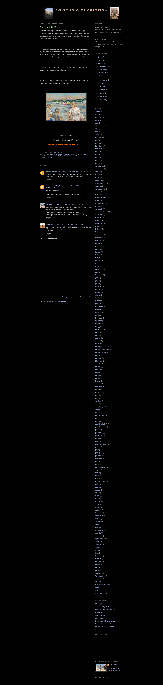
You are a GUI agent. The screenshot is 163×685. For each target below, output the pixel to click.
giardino (98, 289)
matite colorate (100, 352)
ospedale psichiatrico (103, 407)
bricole (97, 160)
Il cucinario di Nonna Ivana (105, 621)
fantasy (98, 252)
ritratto (97, 484)
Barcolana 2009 (105, 76)
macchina (98, 329)
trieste (50, 158)
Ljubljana (98, 321)
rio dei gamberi (100, 481)
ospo (97, 410)
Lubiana (98, 324)
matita (97, 347)
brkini (97, 163)
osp (96, 404)
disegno (98, 220)
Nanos (97, 381)
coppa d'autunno (101, 212)
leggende (98, 318)
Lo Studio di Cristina (82, 10)
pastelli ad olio (82, 156)
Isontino (98, 312)
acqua (51, 154)
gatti (96, 278)
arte (96, 132)
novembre (103, 66)
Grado (97, 301)
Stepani (98, 541)
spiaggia (98, 536)
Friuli (97, 272)
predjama (98, 458)
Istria (97, 315)
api (96, 129)
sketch (97, 524)
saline (97, 496)
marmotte (98, 344)
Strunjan (98, 547)
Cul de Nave (103, 73)
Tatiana (49, 172)
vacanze (98, 573)
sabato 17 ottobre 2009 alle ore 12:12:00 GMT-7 (73, 204)
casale (97, 177)
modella (98, 364)
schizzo (98, 504)
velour (97, 587)
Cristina (49, 204)
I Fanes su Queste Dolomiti (105, 610)
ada (96, 123)
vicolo (97, 590)
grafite (97, 304)
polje (97, 450)
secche (97, 510)
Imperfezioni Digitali (54, 186)
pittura (97, 438)
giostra (97, 292)
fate (96, 258)
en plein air (54, 156)
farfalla (97, 255)
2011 (100, 57)
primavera (99, 464)
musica (97, 378)
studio (97, 550)
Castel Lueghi (100, 183)
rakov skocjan (100, 467)
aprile (102, 93)
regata (43, 158)
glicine (97, 295)
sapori (97, 499)
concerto (98, 206)
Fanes (97, 249)
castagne (98, 180)
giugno (102, 86)
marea (97, 335)
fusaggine (98, 275)
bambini (98, 143)
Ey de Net (98, 246)
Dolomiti (98, 229)
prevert (97, 461)
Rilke (97, 478)
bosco (97, 154)
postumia (98, 456)
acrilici (97, 120)
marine (97, 341)
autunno (98, 137)
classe (97, 195)
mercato (98, 358)
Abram (97, 112)
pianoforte (99, 433)
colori (97, 200)
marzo (102, 96)
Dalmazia (98, 218)
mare (97, 332)
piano (97, 430)
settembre (103, 80)
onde (97, 398)
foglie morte (99, 269)
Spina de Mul (100, 539)
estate (97, 243)
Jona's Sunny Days (102, 607)
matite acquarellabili (102, 349)
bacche (98, 140)
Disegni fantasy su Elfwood (105, 624)
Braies (97, 157)
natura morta (100, 387)
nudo (97, 395)
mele (97, 355)
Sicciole (98, 521)
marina (97, 338)
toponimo (98, 562)
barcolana (72, 154)
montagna (99, 369)
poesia (97, 447)
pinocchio (98, 435)
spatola (98, 533)
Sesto (97, 519)
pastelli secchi (100, 427)
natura (97, 384)
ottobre (70, 156)
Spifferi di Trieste (101, 615)
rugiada (98, 487)
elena (48, 224)
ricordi (97, 473)
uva (96, 570)
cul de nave (99, 215)
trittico (97, 567)
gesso (97, 284)
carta (80, 154)
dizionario (98, 223)
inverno (98, 309)
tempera (98, 556)
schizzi (97, 501)
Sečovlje (98, 513)
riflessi (97, 476)
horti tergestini (100, 306)
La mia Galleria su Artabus (104, 627)
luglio (102, 83)
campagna (99, 166)
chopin (97, 192)
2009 (100, 64)
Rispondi (49, 179)
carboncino (99, 169)
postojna (98, 453)
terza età (98, 559)
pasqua (98, 421)
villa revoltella (100, 593)
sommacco (99, 530)
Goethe (98, 298)
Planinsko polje (100, 444)
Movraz (98, 372)
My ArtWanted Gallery (103, 618)
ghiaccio (98, 286)
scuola (97, 507)
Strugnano (99, 544)
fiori (96, 266)
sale (96, 493)
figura (97, 263)
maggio (103, 90)
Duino (97, 232)
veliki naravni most (102, 584)
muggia (63, 156)
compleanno (99, 203)
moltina (98, 367)
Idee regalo (99, 604)
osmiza (97, 401)
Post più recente (46, 297)
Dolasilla (98, 226)
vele (56, 158)
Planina (98, 441)
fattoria (97, 261)
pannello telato (100, 415)
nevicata (98, 392)
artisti (97, 134)
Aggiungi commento (49, 238)
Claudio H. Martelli (102, 197)
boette (97, 152)
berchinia (98, 149)
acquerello (99, 117)
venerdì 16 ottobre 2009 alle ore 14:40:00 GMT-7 (70, 172)
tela (96, 553)
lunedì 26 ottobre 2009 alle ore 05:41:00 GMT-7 (68, 224)
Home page (66, 297)
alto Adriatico (61, 154)
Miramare (98, 361)
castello (98, 186)
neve (97, 390)
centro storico (100, 189)
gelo (96, 281)
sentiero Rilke (100, 516)
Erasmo (98, 238)
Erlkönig (98, 240)
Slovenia (98, 527)
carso (97, 172)
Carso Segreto (100, 612)
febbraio (103, 100)
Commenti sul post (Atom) (56, 301)
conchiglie (99, 209)
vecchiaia (98, 579)
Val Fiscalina (99, 576)
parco (97, 418)
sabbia (97, 490)
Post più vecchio (86, 297)
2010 (100, 60)
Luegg (97, 327)
